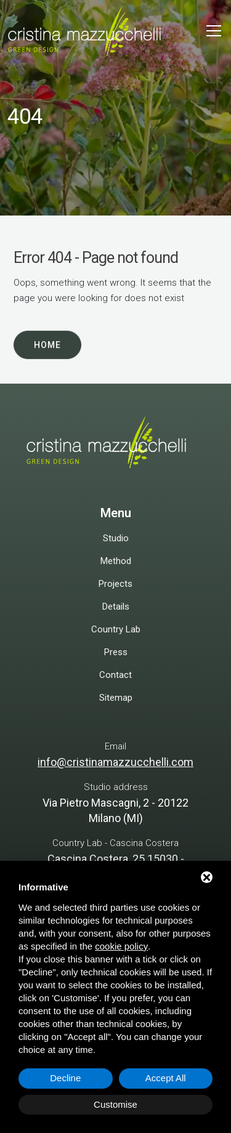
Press (116, 652)
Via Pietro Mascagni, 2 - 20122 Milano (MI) (115, 810)
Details (115, 606)
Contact (115, 674)
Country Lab (115, 629)
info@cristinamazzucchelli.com (115, 762)
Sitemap (115, 697)
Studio (116, 538)
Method (115, 560)
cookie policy (121, 946)
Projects (115, 583)
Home (47, 345)
